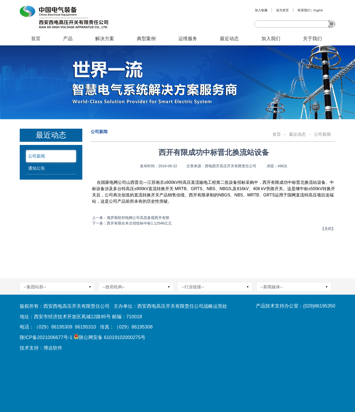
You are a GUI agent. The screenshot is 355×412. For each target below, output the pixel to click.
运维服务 (187, 38)
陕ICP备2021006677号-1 (46, 337)
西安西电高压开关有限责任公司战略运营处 (182, 306)
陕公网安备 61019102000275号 (112, 337)
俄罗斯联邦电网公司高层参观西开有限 (138, 218)
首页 (35, 38)
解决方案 (104, 38)
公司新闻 (36, 156)
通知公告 (36, 168)
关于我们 (312, 38)
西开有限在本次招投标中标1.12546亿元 (139, 223)
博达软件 (52, 348)
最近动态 (229, 38)
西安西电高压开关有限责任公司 (76, 306)
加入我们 (270, 38)
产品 (68, 38)
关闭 (328, 229)
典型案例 (146, 38)
